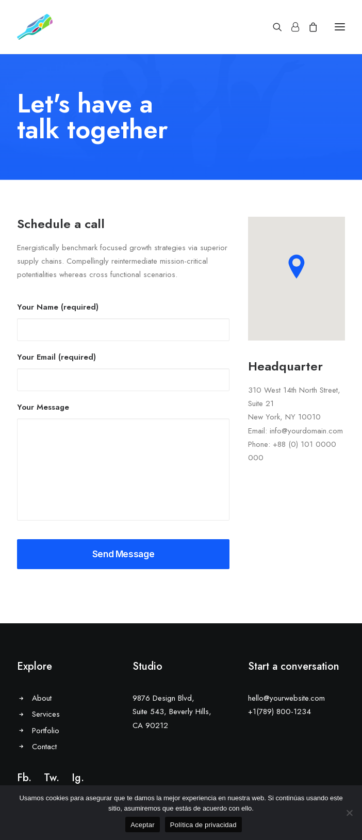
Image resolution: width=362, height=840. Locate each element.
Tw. (51, 777)
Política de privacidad (203, 825)
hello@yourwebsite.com (286, 698)
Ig (76, 777)
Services (46, 714)
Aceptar (142, 825)
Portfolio (45, 730)
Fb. (24, 777)
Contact (44, 746)
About (42, 698)
